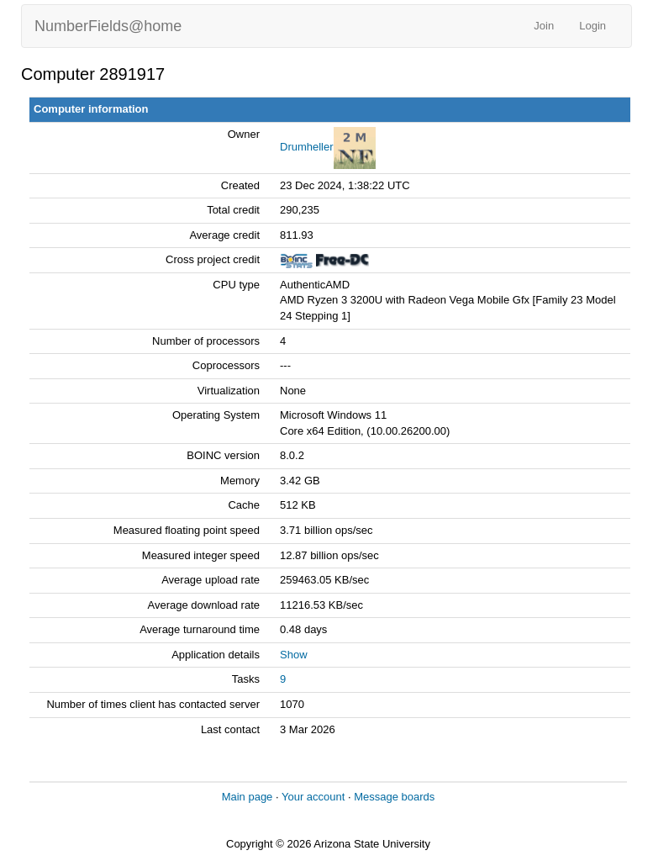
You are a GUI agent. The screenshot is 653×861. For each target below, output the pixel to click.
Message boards (394, 796)
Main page (247, 796)
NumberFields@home (108, 26)
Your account (313, 796)
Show (294, 654)
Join (544, 25)
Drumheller (307, 146)
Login (592, 25)
